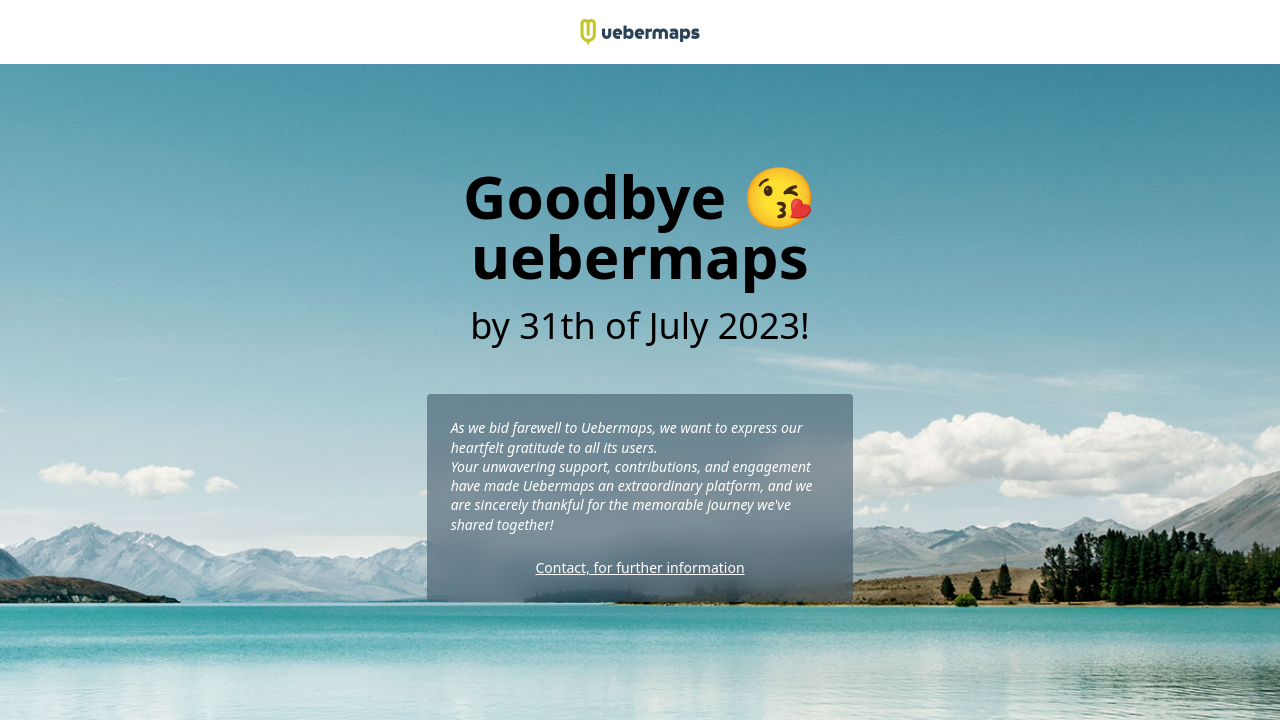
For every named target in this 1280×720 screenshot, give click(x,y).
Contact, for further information (639, 567)
